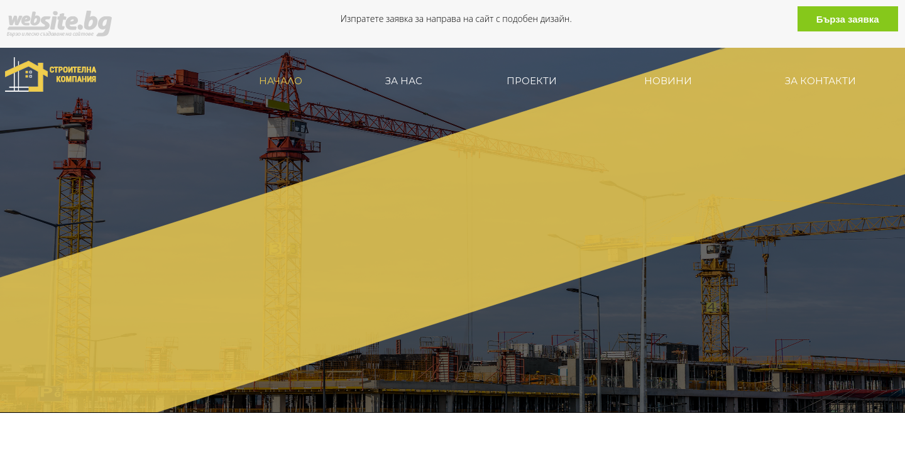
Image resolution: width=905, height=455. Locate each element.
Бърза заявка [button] (847, 19)
